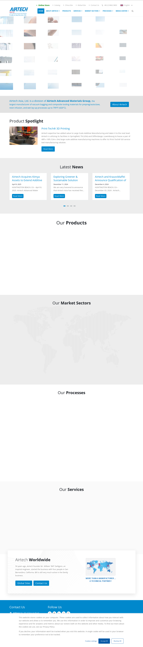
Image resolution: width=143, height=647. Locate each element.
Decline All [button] (117, 641)
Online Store (42, 5)
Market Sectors (92, 11)
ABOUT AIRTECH (52, 11)
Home (40, 11)
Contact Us (94, 5)
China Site (68, 5)
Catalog (56, 5)
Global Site (81, 5)
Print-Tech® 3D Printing (55, 128)
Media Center (121, 11)
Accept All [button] (104, 641)
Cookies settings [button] (91, 641)
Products (66, 11)
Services (77, 11)
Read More (17, 196)
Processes (107, 11)
